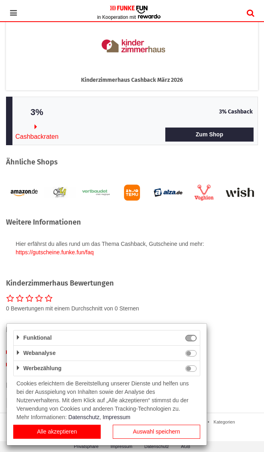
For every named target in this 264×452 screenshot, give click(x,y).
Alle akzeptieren (57, 431)
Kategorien (224, 422)
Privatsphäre (86, 446)
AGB (185, 446)
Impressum (121, 446)
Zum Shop (209, 134)
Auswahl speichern (156, 431)
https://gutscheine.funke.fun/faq (55, 252)
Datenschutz (156, 446)
